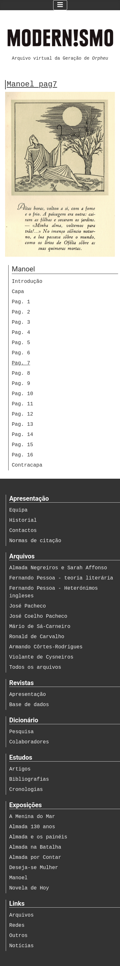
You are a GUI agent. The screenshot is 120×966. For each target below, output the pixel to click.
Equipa (18, 510)
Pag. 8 (21, 373)
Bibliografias (29, 779)
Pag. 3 (21, 322)
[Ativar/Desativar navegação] (60, 5)
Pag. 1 (21, 302)
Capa (18, 292)
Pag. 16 (22, 455)
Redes (17, 925)
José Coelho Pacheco (38, 616)
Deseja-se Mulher (33, 868)
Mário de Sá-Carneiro (39, 627)
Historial (23, 520)
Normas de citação (35, 541)
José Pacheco (27, 606)
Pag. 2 (21, 312)
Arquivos (21, 915)
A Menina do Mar (32, 817)
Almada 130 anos (32, 827)
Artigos (20, 769)
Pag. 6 (21, 353)
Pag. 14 (22, 435)
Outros (18, 936)
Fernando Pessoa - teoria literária (61, 578)
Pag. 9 (21, 384)
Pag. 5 (21, 343)
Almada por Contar (35, 857)
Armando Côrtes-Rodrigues (45, 647)
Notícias (21, 946)
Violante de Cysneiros (41, 657)
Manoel (18, 878)
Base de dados (29, 705)
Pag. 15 (22, 445)
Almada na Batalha (35, 847)
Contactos (23, 531)
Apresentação (27, 694)
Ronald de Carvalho (36, 637)
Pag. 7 (21, 363)
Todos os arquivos (35, 667)
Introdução (27, 281)
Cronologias (26, 790)
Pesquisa (21, 732)
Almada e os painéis (38, 837)
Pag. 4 (21, 333)
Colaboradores (29, 742)
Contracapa (27, 465)
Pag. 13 (22, 424)
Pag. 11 (22, 404)
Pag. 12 (22, 414)
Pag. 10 (22, 394)
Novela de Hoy (29, 888)
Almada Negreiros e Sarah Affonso (58, 568)
